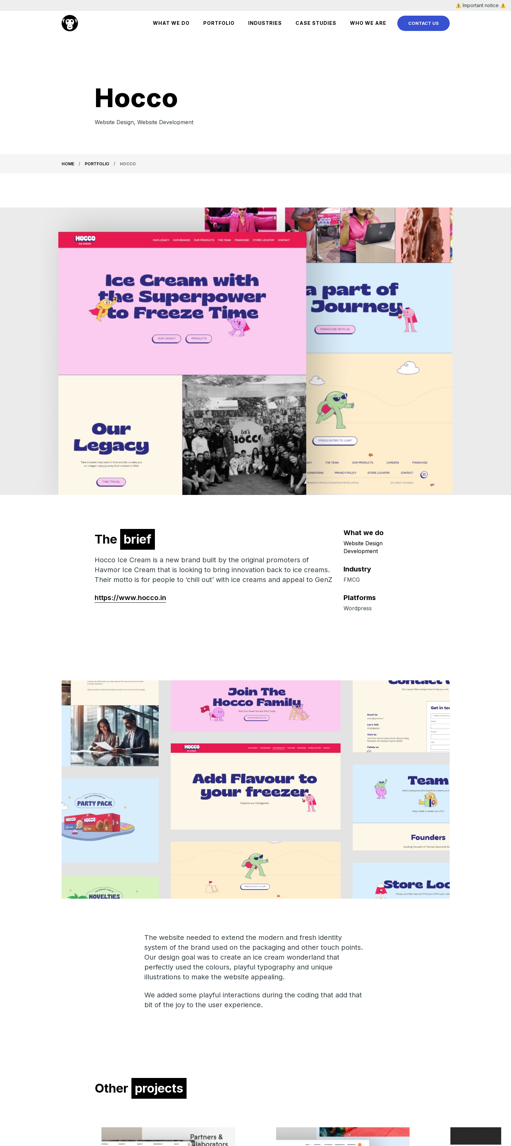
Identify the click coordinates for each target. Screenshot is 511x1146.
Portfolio (219, 23)
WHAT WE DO (171, 23)
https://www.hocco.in (130, 598)
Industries (265, 23)
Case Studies (316, 23)
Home (68, 163)
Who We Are (368, 23)
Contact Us (423, 23)
